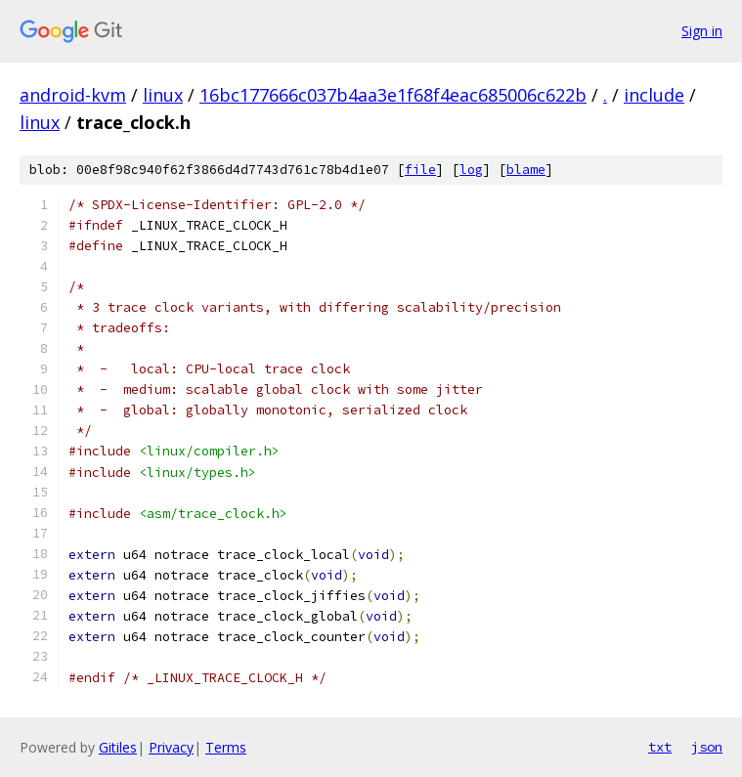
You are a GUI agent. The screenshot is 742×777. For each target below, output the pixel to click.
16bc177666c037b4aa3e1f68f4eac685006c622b (393, 95)
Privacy (171, 747)
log (471, 169)
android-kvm (73, 95)
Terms (225, 747)
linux (163, 95)
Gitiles (118, 747)
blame (526, 169)
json (706, 746)
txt (660, 746)
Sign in (701, 31)
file (420, 169)
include (654, 95)
